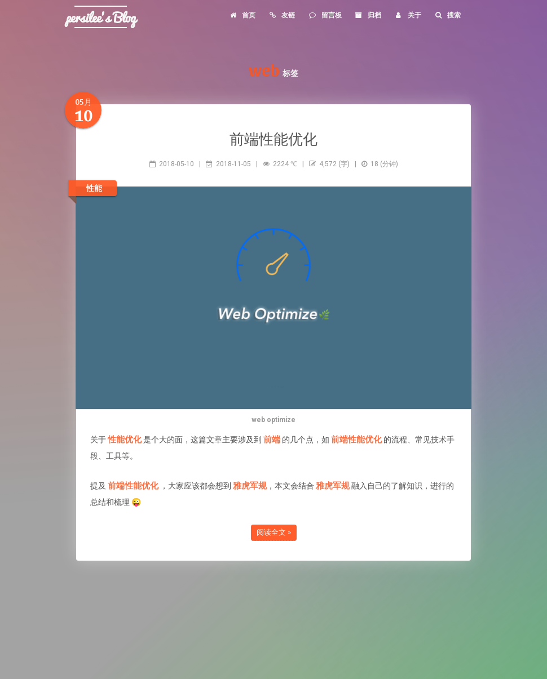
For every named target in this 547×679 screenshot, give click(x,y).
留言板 (324, 15)
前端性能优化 (273, 138)
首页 (241, 15)
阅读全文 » (274, 532)
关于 (407, 15)
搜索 (447, 15)
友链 (281, 15)
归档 (368, 15)
